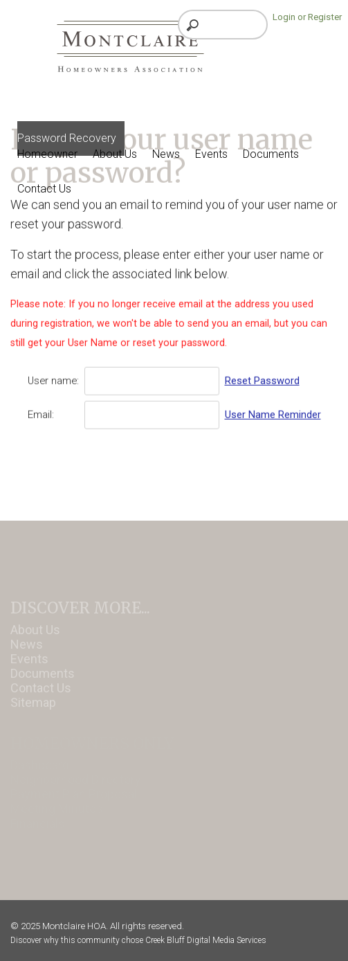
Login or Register (307, 17)
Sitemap (33, 710)
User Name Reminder (273, 411)
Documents (42, 681)
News (26, 652)
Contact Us (40, 696)
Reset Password (262, 377)
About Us (35, 638)
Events (29, 667)
